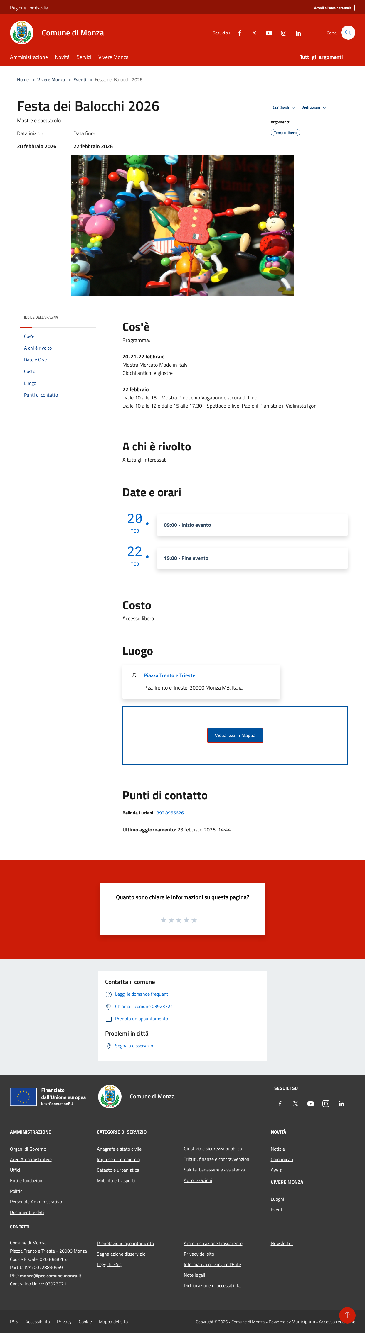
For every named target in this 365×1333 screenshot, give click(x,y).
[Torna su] (347, 1315)
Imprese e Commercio (118, 1159)
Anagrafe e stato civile (119, 1148)
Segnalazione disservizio (121, 1253)
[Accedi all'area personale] (332, 8)
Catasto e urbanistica (118, 1169)
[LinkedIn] (296, 32)
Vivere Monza (51, 79)
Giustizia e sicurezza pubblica (213, 1148)
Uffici (15, 1169)
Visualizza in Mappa (235, 735)
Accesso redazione (337, 1321)
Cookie (85, 1321)
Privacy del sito (199, 1253)
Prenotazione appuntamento (125, 1243)
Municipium (303, 1321)
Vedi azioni (315, 107)
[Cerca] (348, 33)
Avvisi (277, 1169)
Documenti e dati (27, 1212)
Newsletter (282, 1243)
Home (23, 79)
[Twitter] (252, 32)
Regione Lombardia (29, 7)
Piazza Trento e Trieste (169, 675)
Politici (16, 1191)
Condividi (285, 107)
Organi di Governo (28, 1148)
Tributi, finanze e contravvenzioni (217, 1159)
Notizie (278, 1148)
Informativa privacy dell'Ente (212, 1264)
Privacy (64, 1321)
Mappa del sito (113, 1321)
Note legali (194, 1274)
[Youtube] (267, 32)
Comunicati (282, 1159)
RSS (14, 1321)
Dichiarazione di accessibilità (212, 1285)
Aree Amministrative (31, 1159)
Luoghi (277, 1198)
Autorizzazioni (198, 1180)
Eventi (79, 79)
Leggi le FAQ (109, 1264)
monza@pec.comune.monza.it (50, 1275)
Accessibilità (37, 1321)
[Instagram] (281, 32)
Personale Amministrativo (36, 1201)
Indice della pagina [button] (41, 317)
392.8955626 (170, 812)
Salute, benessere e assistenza (214, 1169)
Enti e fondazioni (26, 1180)
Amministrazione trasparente (213, 1243)
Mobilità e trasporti (116, 1180)
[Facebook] (237, 32)
